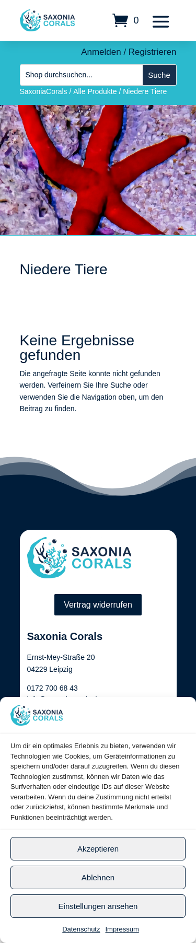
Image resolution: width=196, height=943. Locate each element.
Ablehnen (98, 877)
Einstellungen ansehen (98, 906)
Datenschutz (81, 929)
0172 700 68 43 (52, 688)
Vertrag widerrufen (98, 604)
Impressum (122, 929)
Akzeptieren (98, 848)
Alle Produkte (95, 91)
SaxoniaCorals (43, 91)
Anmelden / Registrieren (128, 52)
